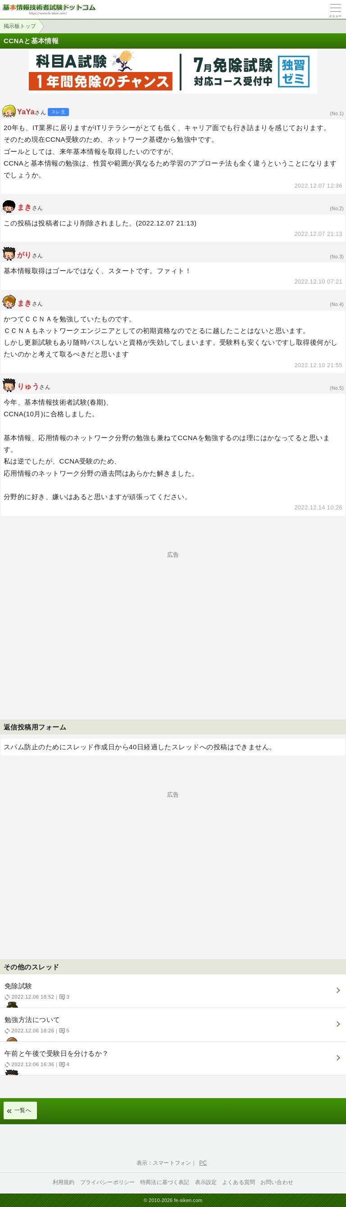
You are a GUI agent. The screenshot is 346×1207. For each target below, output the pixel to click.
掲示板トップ (20, 26)
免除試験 (172, 995)
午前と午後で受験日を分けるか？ (172, 1062)
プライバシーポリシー (107, 1182)
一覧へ (22, 1110)
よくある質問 (238, 1182)
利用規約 (64, 1182)
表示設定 (206, 1182)
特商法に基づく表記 (164, 1182)
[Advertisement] (173, 621)
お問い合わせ (276, 1182)
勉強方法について (172, 1028)
